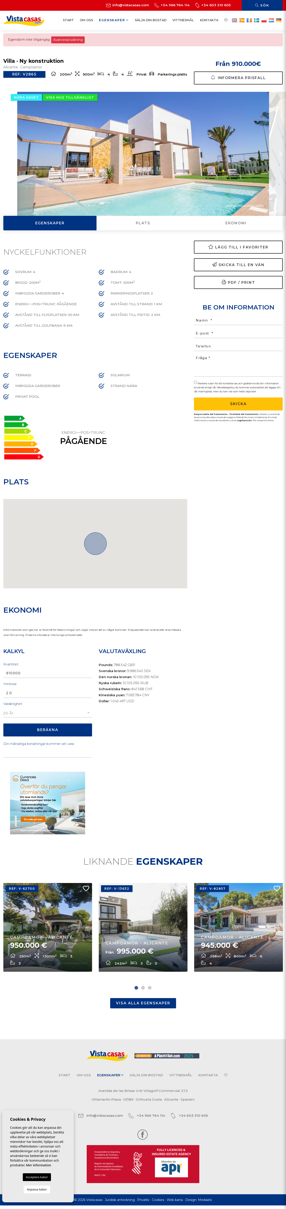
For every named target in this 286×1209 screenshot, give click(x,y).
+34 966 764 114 (172, 5)
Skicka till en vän (238, 265)
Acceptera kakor (37, 1177)
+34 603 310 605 (213, 5)
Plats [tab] (143, 224)
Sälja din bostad (150, 20)
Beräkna (47, 731)
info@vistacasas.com (127, 5)
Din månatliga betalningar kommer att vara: (39, 744)
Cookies (158, 1203)
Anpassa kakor (37, 1189)
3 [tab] (149, 991)
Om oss (86, 20)
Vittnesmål (183, 20)
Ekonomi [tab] (236, 224)
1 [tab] (136, 991)
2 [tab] (143, 991)
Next (280, 155)
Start (68, 20)
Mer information (38, 1165)
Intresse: (10, 685)
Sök (262, 5)
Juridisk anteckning (120, 1203)
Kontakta (209, 20)
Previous (5, 155)
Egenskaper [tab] (50, 224)
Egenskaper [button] (114, 20)
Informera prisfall (238, 77)
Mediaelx (205, 1203)
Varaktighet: (13, 704)
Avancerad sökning (68, 40)
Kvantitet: (11, 665)
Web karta (175, 1203)
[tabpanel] (47, 930)
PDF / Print (238, 283)
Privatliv (143, 1203)
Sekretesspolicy (226, 388)
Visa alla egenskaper (143, 1007)
